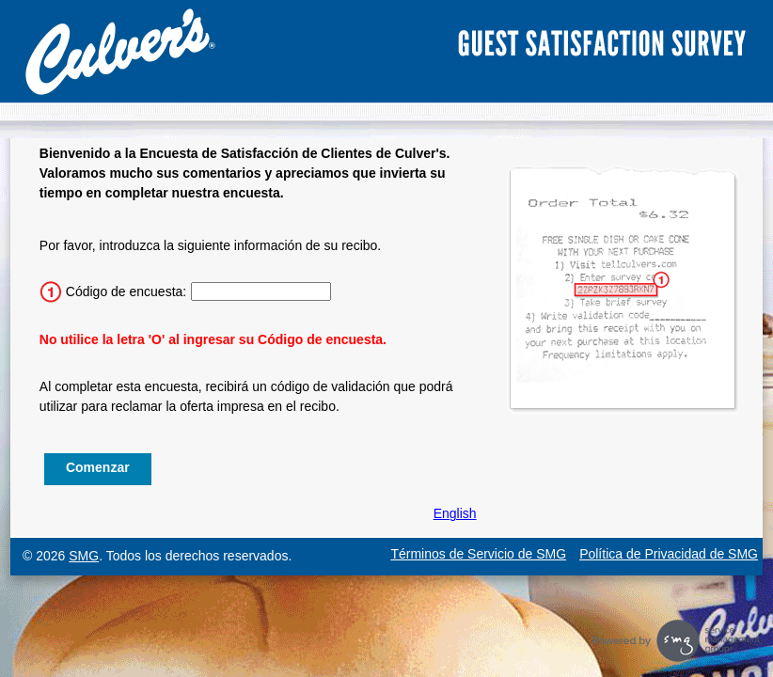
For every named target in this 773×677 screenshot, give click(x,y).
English (455, 513)
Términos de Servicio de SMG (478, 553)
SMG (84, 555)
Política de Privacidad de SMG (668, 553)
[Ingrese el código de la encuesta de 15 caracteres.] (261, 291)
